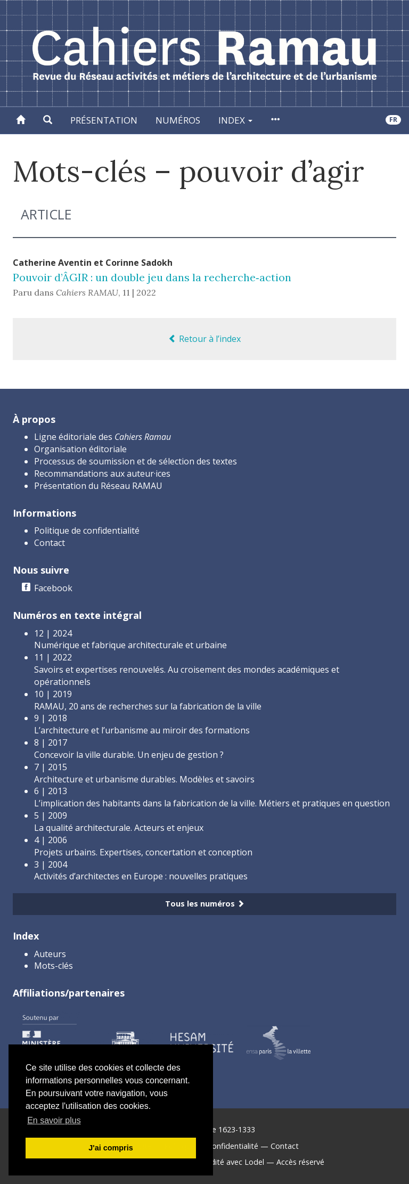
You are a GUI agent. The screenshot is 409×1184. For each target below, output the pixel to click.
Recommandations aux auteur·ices (102, 473)
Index (235, 120)
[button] (47, 120)
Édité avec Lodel (235, 1162)
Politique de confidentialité (87, 530)
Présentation (103, 120)
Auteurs (50, 954)
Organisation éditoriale (80, 449)
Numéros (178, 120)
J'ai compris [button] (110, 1148)
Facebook (53, 588)
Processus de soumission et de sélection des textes (135, 461)
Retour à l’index (204, 339)
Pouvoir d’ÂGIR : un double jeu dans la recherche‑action (152, 277)
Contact (49, 543)
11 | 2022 (139, 292)
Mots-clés (53, 965)
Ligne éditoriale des (102, 437)
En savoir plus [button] (54, 1120)
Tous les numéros (204, 904)
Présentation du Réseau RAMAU (98, 486)
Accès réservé (300, 1162)
